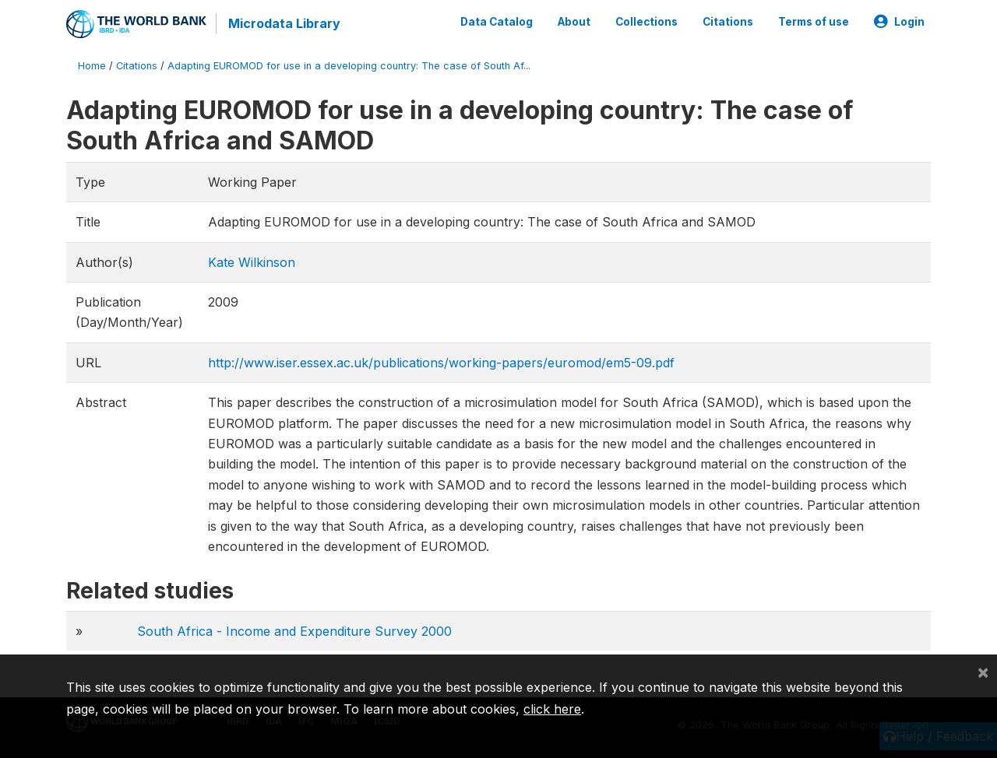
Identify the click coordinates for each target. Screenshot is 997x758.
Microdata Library (284, 23)
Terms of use (813, 22)
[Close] (983, 671)
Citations (728, 22)
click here (552, 709)
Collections (646, 22)
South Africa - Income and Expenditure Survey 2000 (294, 631)
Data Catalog (496, 22)
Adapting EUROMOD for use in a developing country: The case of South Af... (348, 66)
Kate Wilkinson (251, 262)
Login (899, 22)
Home (92, 66)
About (574, 22)
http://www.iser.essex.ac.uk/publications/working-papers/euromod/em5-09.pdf (441, 362)
